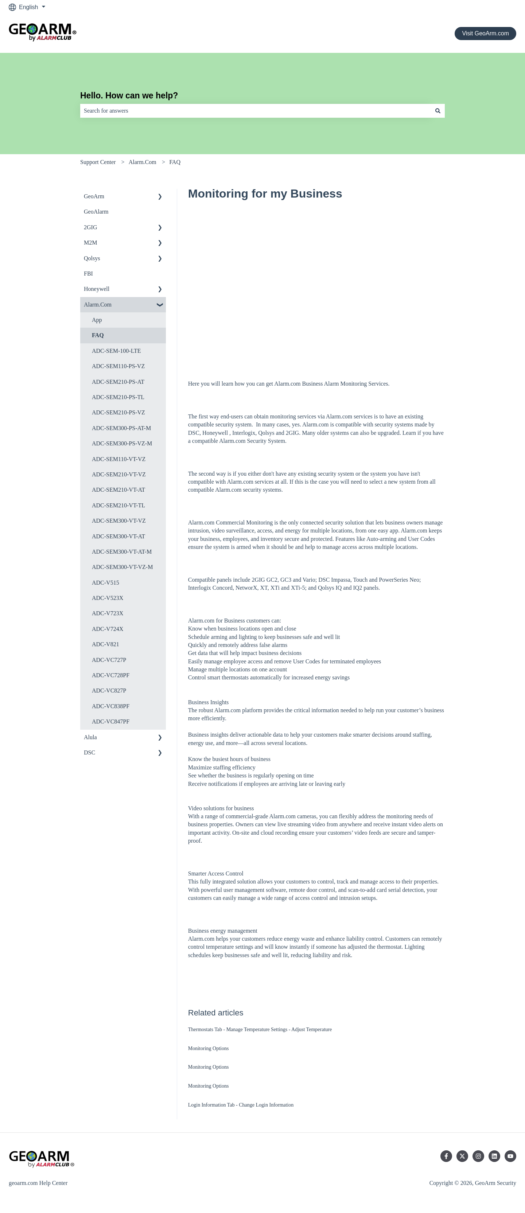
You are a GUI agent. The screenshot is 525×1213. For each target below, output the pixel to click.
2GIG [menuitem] (90, 227)
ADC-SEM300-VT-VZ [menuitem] (119, 521)
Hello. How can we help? (129, 95)
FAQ (174, 162)
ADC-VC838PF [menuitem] (110, 706)
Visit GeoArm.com (485, 33)
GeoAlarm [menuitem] (96, 211)
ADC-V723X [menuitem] (107, 613)
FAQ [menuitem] (98, 335)
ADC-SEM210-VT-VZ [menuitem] (119, 474)
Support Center (98, 162)
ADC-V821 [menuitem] (105, 644)
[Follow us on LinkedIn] (494, 1156)
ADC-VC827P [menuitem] (109, 690)
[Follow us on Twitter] (462, 1156)
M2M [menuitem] (90, 242)
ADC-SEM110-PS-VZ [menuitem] (118, 366)
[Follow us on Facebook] (446, 1156)
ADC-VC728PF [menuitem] (110, 675)
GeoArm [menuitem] (94, 196)
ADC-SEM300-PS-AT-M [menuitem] (121, 428)
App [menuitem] (97, 320)
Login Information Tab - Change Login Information (241, 1105)
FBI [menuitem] (88, 273)
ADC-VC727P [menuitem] (109, 660)
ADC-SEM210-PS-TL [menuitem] (118, 397)
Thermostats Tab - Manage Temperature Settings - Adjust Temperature (260, 1029)
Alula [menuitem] (90, 737)
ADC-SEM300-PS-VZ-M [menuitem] (122, 443)
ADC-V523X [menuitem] (107, 598)
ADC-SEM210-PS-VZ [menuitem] (118, 412)
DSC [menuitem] (89, 752)
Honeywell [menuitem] (96, 289)
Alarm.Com (142, 162)
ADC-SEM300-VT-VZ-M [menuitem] (122, 567)
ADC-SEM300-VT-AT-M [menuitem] (122, 552)
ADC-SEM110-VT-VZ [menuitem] (118, 459)
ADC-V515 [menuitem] (105, 583)
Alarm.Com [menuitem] (98, 304)
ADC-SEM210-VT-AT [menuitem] (118, 490)
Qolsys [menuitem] (92, 258)
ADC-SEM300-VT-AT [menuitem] (118, 536)
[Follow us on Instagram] (478, 1156)
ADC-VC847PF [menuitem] (110, 721)
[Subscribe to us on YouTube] (510, 1156)
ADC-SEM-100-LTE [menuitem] (116, 351)
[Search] (438, 111)
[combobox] (255, 111)
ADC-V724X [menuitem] (107, 629)
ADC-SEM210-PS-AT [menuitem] (118, 382)
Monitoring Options (208, 1048)
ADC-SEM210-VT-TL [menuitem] (118, 505)
